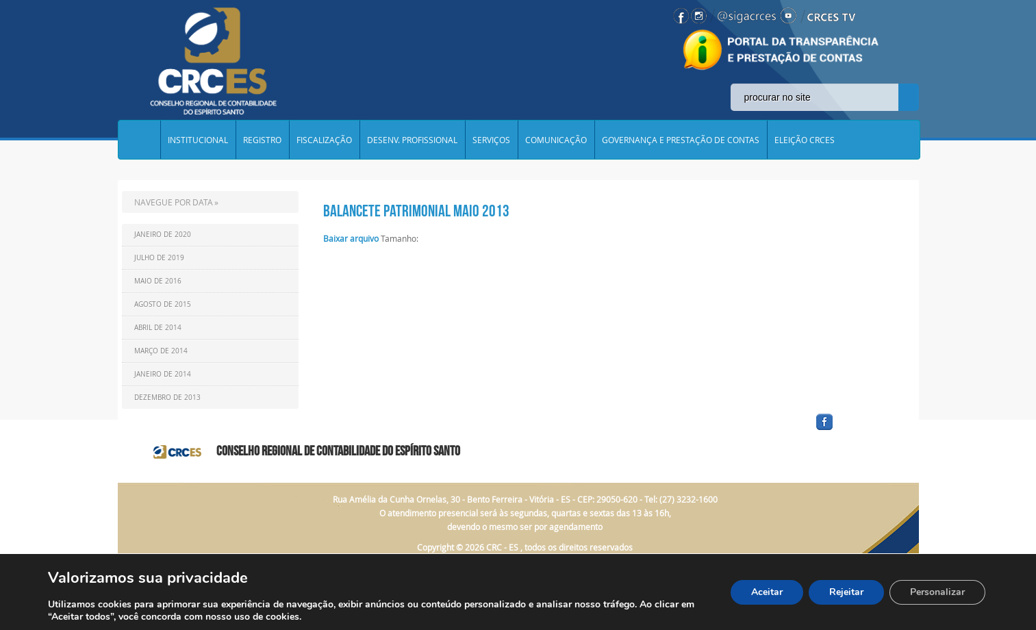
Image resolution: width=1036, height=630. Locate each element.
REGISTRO (262, 139)
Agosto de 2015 (162, 304)
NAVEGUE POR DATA (173, 202)
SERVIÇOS (491, 139)
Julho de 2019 (159, 257)
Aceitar (767, 591)
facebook (857, 430)
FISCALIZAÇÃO (324, 139)
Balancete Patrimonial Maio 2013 (416, 211)
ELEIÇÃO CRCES (804, 139)
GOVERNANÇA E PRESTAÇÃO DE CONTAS (680, 139)
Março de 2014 (161, 350)
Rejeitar (846, 591)
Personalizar (937, 591)
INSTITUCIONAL (198, 139)
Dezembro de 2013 (167, 397)
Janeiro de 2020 (162, 234)
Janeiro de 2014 (162, 374)
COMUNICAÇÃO (556, 139)
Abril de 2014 (157, 327)
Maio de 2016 (157, 281)
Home (139, 140)
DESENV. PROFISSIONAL (412, 139)
